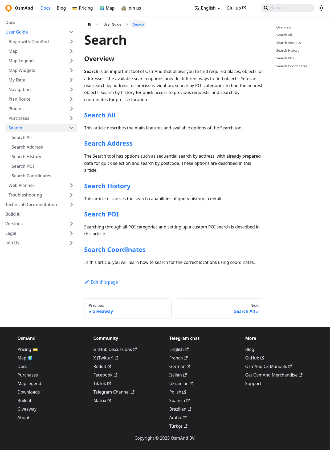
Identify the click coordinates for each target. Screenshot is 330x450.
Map (13, 51)
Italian (178, 375)
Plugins (16, 109)
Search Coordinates (31, 176)
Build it (12, 214)
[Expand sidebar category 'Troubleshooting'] (71, 195)
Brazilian (180, 409)
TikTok (102, 383)
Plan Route (20, 99)
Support (253, 383)
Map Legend (21, 61)
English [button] (205, 8)
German (179, 366)
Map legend (29, 383)
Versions (14, 224)
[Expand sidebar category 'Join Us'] (71, 243)
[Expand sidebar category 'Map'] (71, 51)
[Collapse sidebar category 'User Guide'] (71, 32)
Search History (26, 156)
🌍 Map (107, 8)
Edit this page (101, 282)
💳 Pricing (82, 8)
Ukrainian (181, 383)
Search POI (23, 166)
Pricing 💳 (28, 349)
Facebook (105, 375)
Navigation (20, 89)
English (179, 349)
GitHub (236, 8)
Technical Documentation (31, 204)
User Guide (16, 32)
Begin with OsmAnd (29, 41)
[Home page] (89, 24)
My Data (17, 80)
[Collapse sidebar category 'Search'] (71, 128)
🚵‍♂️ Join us (131, 8)
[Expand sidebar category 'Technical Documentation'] (71, 204)
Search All (22, 137)
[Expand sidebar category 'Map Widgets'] (71, 70)
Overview (283, 27)
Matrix (102, 400)
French (178, 358)
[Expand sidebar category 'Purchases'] (71, 118)
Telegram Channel (114, 392)
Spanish (179, 400)
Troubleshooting (25, 195)
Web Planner (21, 185)
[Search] (287, 8)
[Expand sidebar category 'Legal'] (71, 233)
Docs (45, 8)
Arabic (178, 417)
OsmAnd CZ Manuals (268, 366)
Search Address (27, 147)
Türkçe (178, 426)
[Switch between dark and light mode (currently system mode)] (321, 8)
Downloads (29, 392)
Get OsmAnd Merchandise (274, 375)
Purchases (19, 118)
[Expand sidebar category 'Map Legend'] (71, 60)
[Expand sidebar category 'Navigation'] (71, 89)
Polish (177, 392)
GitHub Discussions (115, 349)
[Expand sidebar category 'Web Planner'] (71, 185)
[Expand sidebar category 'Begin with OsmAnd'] (71, 41)
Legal (10, 233)
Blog (61, 8)
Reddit (102, 366)
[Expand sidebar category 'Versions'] (71, 223)
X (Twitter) (106, 358)
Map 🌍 (25, 358)
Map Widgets (22, 70)
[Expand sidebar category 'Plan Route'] (71, 99)
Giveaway (27, 409)
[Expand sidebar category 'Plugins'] (71, 108)
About (24, 417)
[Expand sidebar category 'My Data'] (71, 80)
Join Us (12, 243)
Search (15, 128)
